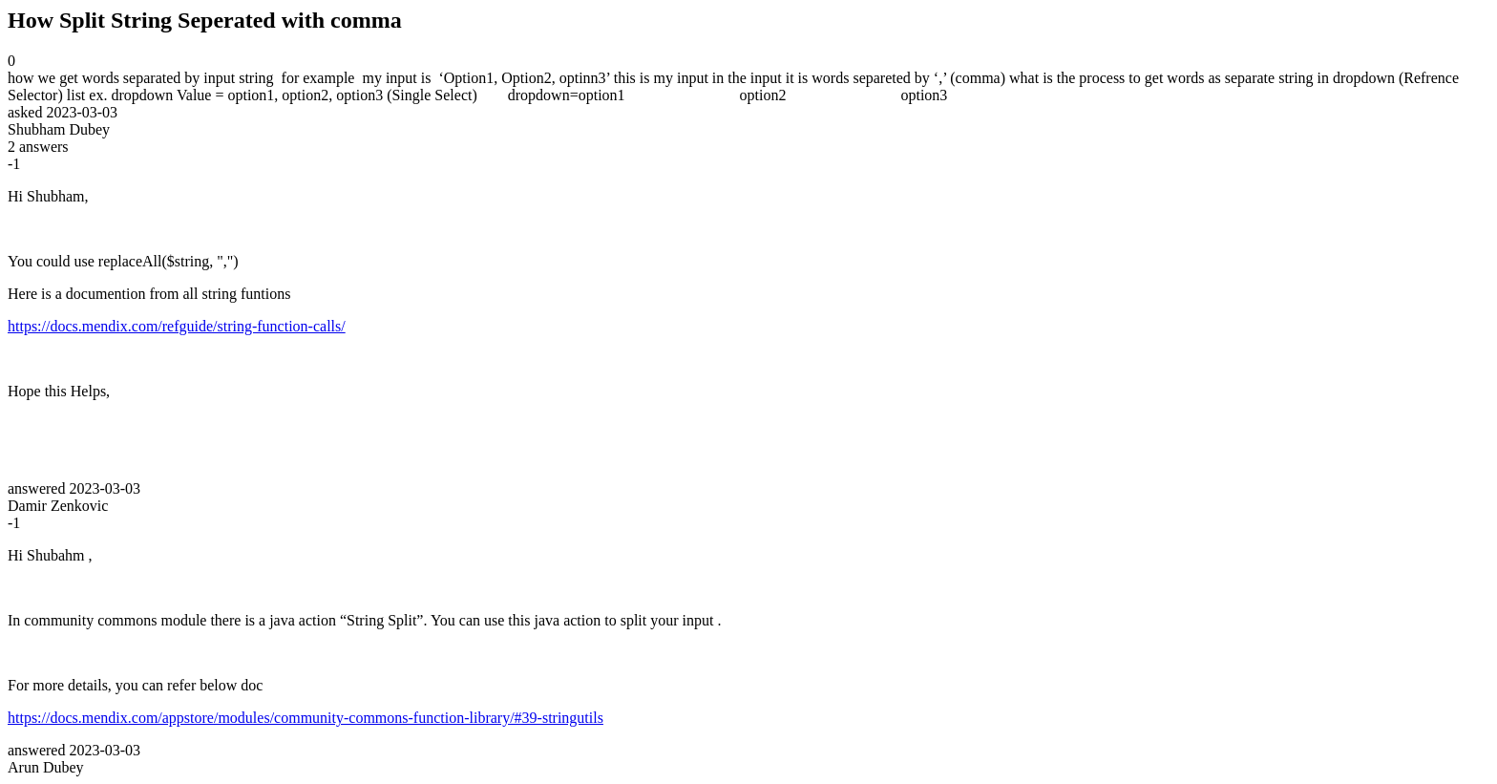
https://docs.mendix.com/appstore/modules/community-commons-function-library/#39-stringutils (305, 718)
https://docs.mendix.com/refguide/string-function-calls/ (177, 326)
